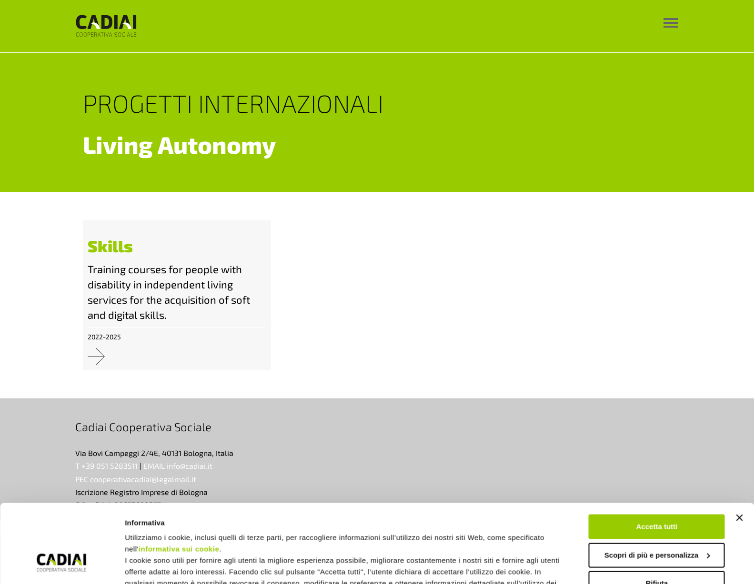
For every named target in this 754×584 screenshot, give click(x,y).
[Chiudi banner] (739, 450)
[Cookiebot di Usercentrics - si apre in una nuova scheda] (61, 565)
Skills (110, 246)
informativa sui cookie (179, 482)
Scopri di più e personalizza (657, 488)
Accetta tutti (657, 459)
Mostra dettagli (150, 565)
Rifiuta (657, 516)
